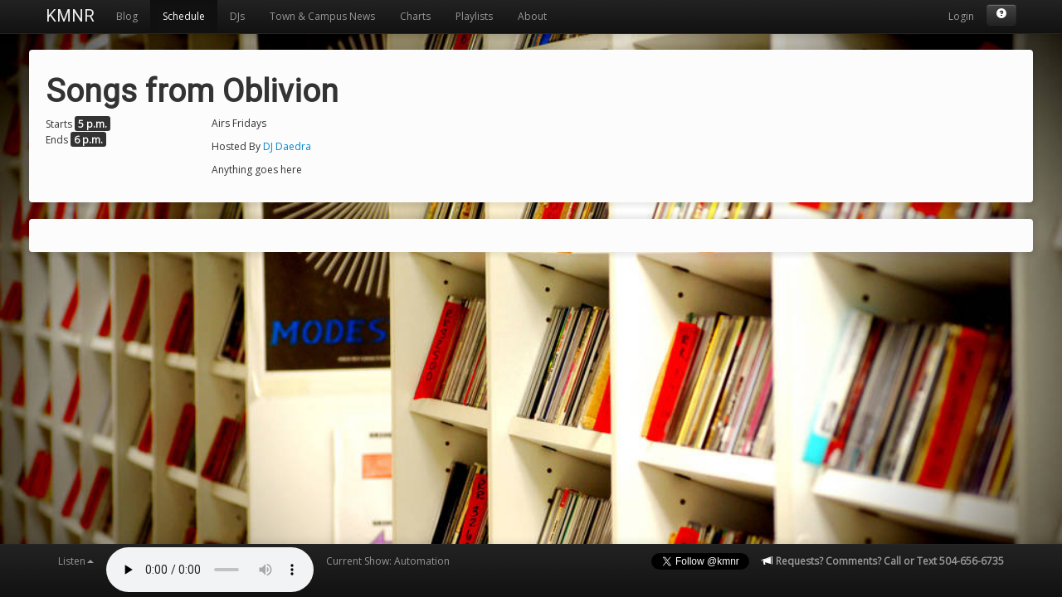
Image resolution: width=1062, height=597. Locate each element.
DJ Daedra (287, 146)
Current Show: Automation (388, 561)
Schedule (184, 16)
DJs (237, 16)
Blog (127, 16)
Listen (76, 561)
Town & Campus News (322, 16)
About (532, 16)
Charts (415, 16)
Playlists (474, 16)
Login (961, 16)
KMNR (70, 16)
